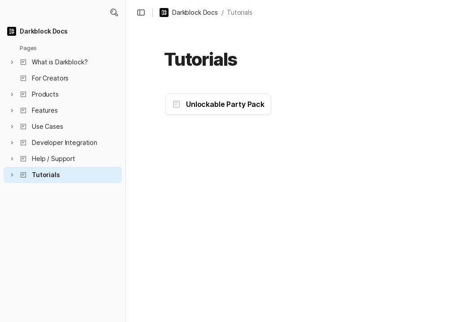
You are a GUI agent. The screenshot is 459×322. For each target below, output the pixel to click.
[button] (114, 12)
